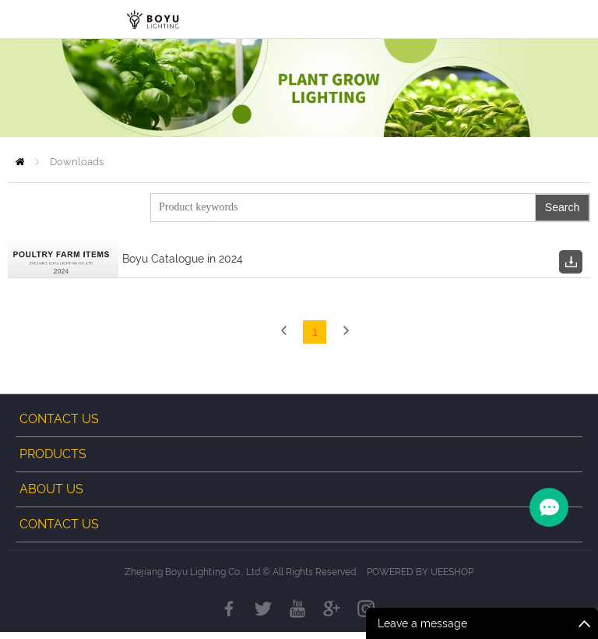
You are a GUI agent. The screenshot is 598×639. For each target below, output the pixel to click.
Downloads (77, 162)
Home (20, 161)
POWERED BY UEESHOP (420, 579)
